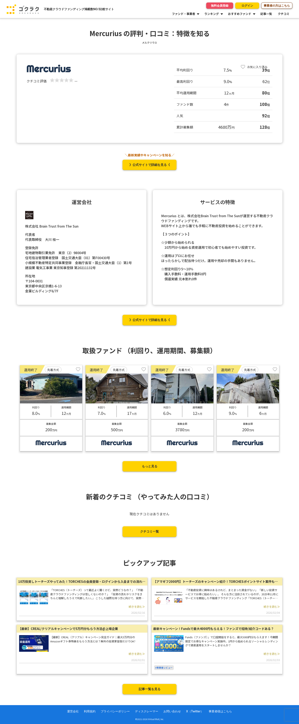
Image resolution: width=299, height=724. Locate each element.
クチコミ (283, 14)
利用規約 (90, 711)
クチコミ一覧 (149, 531)
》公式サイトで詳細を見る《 (149, 165)
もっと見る (149, 466)
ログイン (245, 5)
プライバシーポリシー (115, 711)
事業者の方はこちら (277, 5)
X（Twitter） (194, 711)
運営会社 (73, 711)
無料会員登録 (216, 5)
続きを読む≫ (137, 607)
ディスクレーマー (146, 711)
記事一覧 (266, 14)
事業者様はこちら (220, 711)
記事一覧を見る (150, 689)
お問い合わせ (172, 711)
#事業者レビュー (164, 667)
